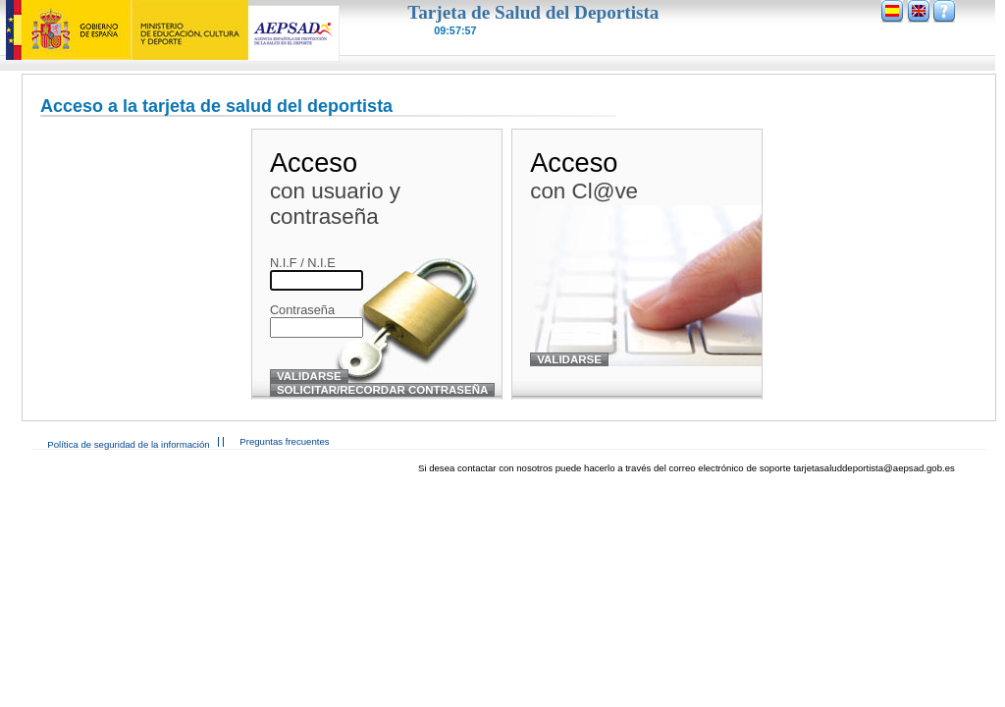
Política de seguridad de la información (128, 444)
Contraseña (302, 309)
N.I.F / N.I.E (303, 262)
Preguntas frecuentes (284, 441)
